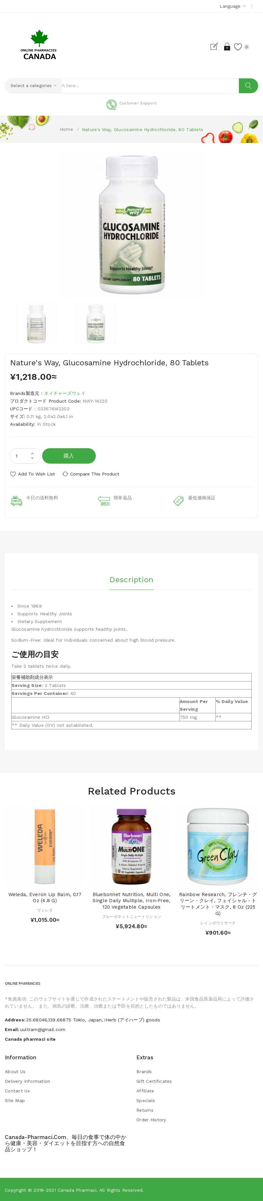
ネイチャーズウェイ (65, 393)
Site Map (15, 1099)
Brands (144, 1070)
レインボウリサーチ (218, 922)
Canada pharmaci (77, 1189)
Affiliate (145, 1090)
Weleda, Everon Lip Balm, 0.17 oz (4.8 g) (45, 897)
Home (66, 129)
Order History (151, 1119)
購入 (69, 456)
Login (225, 46)
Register (214, 46)
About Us (15, 1070)
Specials (145, 1099)
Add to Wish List (36, 473)
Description (131, 578)
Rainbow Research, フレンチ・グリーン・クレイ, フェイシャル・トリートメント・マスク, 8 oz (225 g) (218, 903)
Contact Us (17, 1090)
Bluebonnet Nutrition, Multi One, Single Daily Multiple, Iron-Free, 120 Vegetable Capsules (132, 900)
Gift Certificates (154, 1080)
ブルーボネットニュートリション (131, 916)
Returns (144, 1109)
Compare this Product (96, 473)
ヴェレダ (45, 909)
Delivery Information (27, 1080)
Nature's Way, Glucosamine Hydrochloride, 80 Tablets (142, 129)
